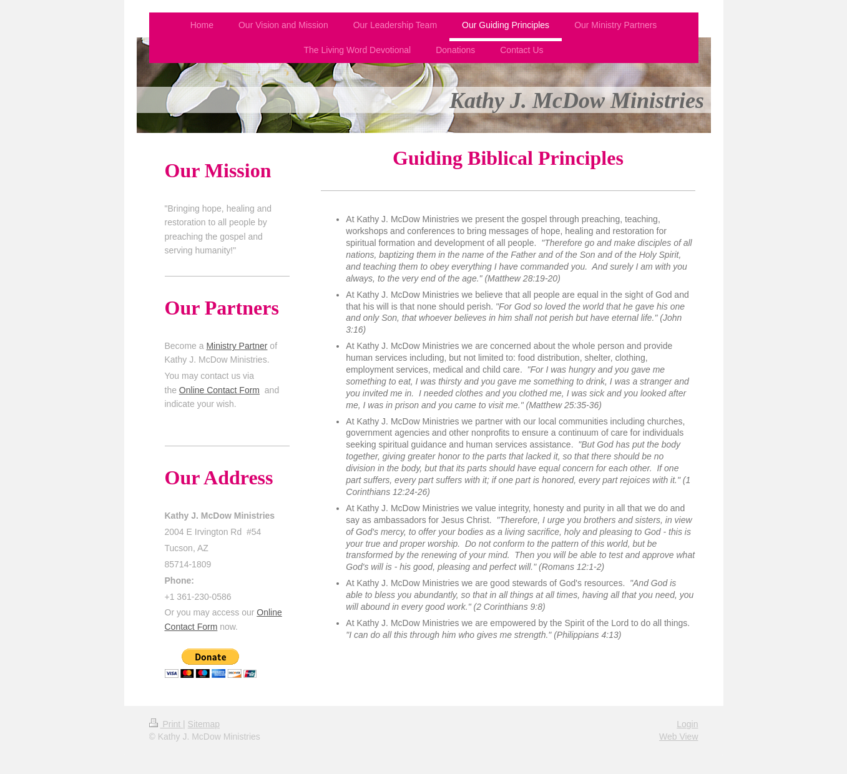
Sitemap (204, 724)
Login (687, 724)
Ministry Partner (236, 346)
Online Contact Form (219, 390)
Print (166, 724)
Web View (678, 737)
